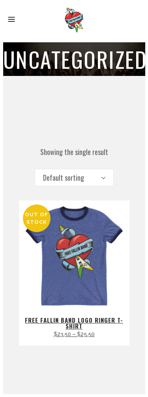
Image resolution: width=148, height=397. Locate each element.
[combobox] (74, 177)
